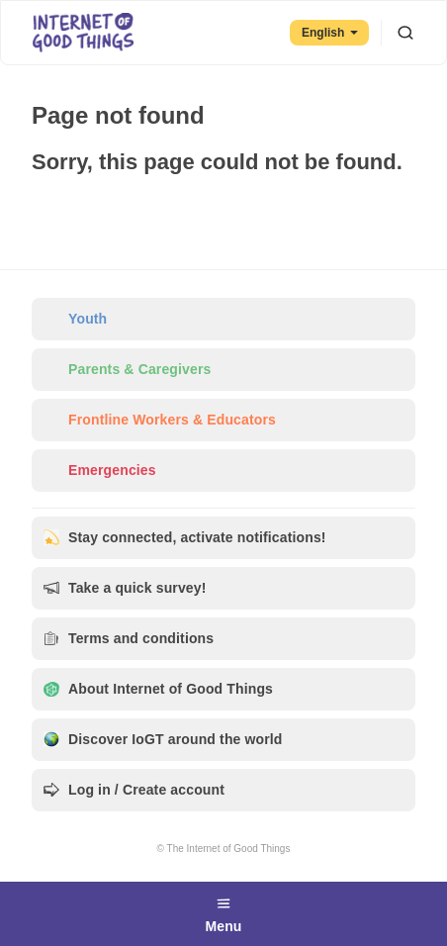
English (330, 33)
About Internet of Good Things (158, 689)
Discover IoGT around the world (163, 739)
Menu (223, 912)
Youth (75, 319)
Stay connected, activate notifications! (185, 537)
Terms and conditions (129, 638)
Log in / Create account (134, 790)
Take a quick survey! (125, 588)
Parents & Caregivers (127, 369)
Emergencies (100, 470)
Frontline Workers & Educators (160, 420)
